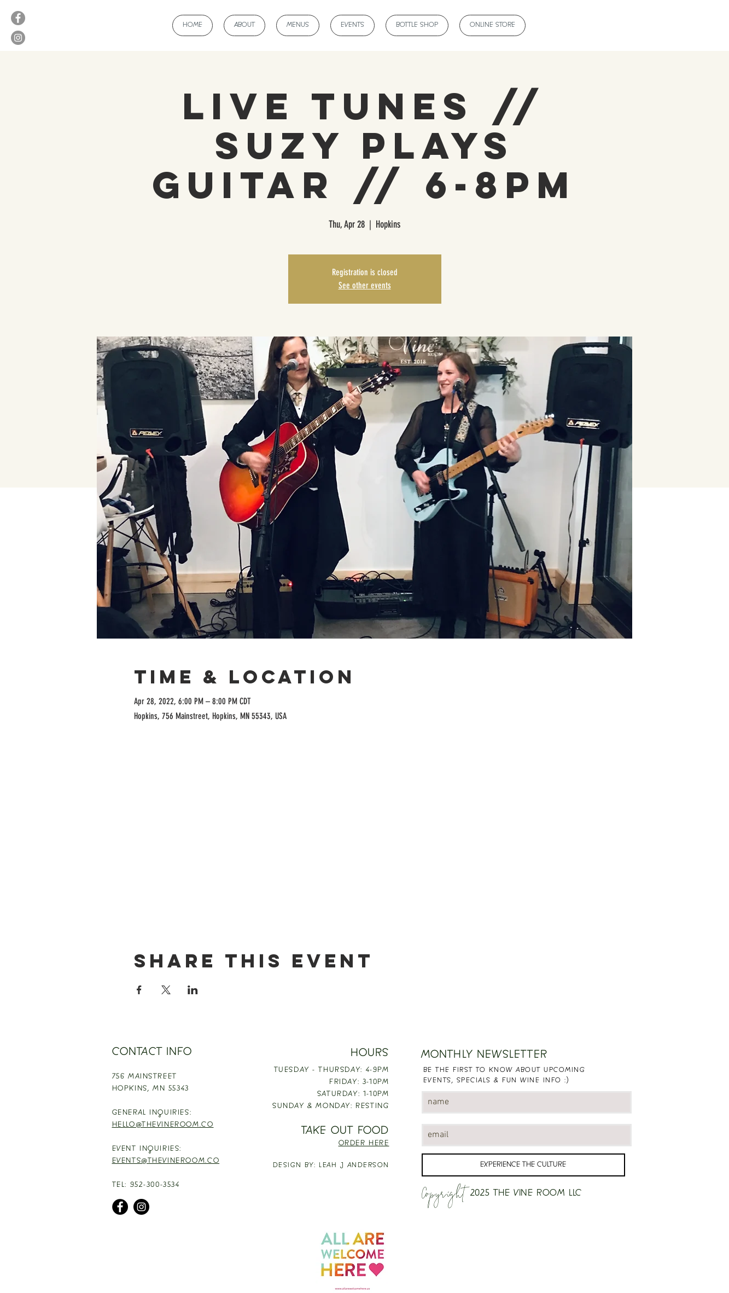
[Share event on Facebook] (139, 989)
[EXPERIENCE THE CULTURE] (523, 1164)
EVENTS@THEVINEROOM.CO (166, 1161)
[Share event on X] (166, 989)
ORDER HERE (364, 1143)
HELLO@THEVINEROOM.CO (163, 1125)
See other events (365, 285)
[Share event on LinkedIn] (193, 989)
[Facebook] (18, 18)
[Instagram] (18, 38)
